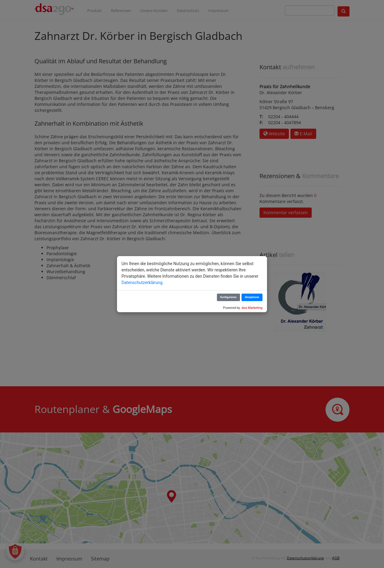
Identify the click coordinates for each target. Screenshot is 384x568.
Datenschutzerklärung (142, 282)
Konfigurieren (228, 297)
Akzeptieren (252, 297)
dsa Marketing (252, 308)
